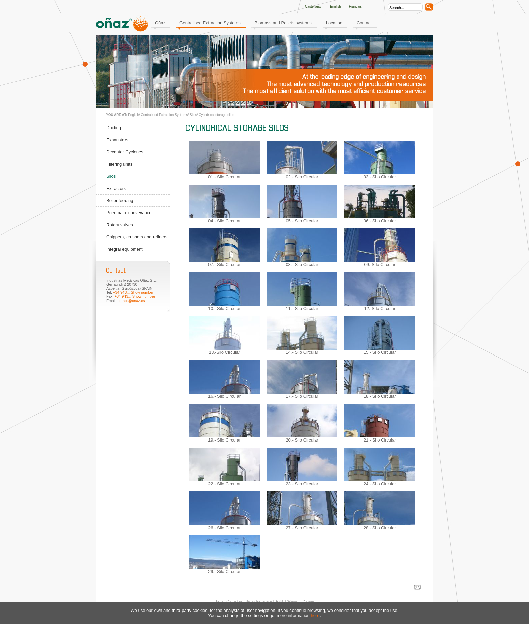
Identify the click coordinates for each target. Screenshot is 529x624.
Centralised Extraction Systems (210, 22)
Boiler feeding (119, 200)
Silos (193, 115)
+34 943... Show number (133, 292)
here (315, 615)
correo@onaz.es (131, 301)
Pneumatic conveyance (128, 212)
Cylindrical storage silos (216, 115)
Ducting (113, 127)
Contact (364, 22)
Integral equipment (124, 249)
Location (334, 22)
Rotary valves (119, 224)
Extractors (116, 188)
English (133, 115)
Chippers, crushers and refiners (136, 236)
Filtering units (119, 164)
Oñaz (160, 22)
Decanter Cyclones (124, 151)
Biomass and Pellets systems (283, 22)
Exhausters (117, 139)
